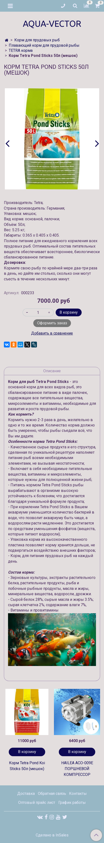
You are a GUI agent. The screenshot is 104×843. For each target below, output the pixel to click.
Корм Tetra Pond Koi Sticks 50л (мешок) (27, 766)
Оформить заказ (52, 323)
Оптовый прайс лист (36, 802)
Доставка (26, 793)
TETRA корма (21, 50)
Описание (52, 371)
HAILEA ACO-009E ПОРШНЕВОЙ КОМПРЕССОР (77, 769)
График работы (72, 802)
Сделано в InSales (52, 835)
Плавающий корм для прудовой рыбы (44, 45)
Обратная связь (52, 793)
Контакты (78, 793)
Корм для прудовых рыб (37, 40)
